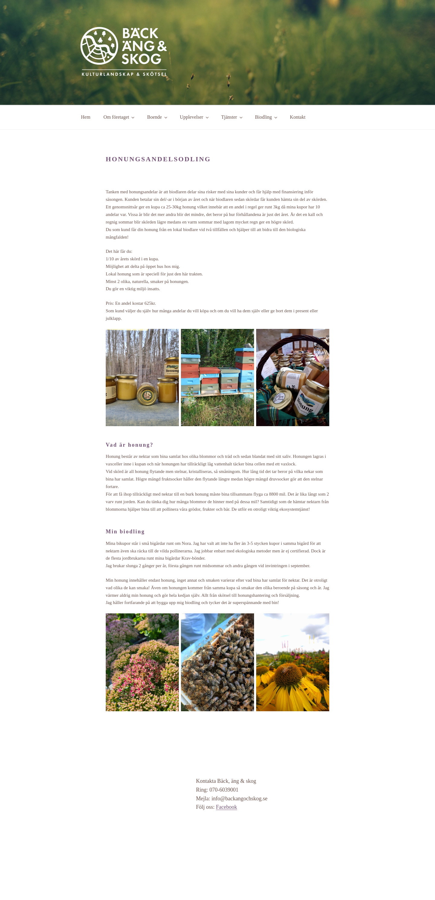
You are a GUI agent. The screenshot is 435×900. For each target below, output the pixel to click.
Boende (157, 117)
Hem (85, 117)
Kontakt (298, 117)
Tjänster (232, 117)
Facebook (226, 807)
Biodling (266, 117)
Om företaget (120, 117)
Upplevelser (194, 117)
